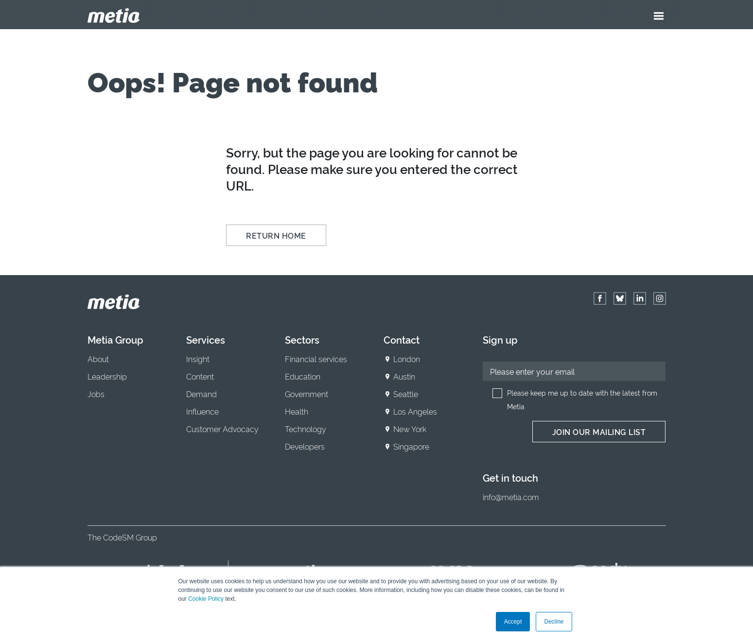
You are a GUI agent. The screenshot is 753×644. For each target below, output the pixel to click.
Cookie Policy (206, 598)
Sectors (302, 339)
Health (296, 411)
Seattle (405, 393)
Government (306, 393)
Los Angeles (415, 411)
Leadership (107, 376)
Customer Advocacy (222, 428)
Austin (404, 376)
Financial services (316, 358)
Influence (202, 411)
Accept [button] (513, 621)
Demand (201, 393)
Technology (305, 428)
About (98, 358)
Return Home (276, 235)
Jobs (96, 393)
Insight (198, 358)
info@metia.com (511, 496)
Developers (305, 446)
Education (302, 376)
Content (200, 376)
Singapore (411, 446)
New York (409, 428)
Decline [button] (553, 621)
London (406, 358)
